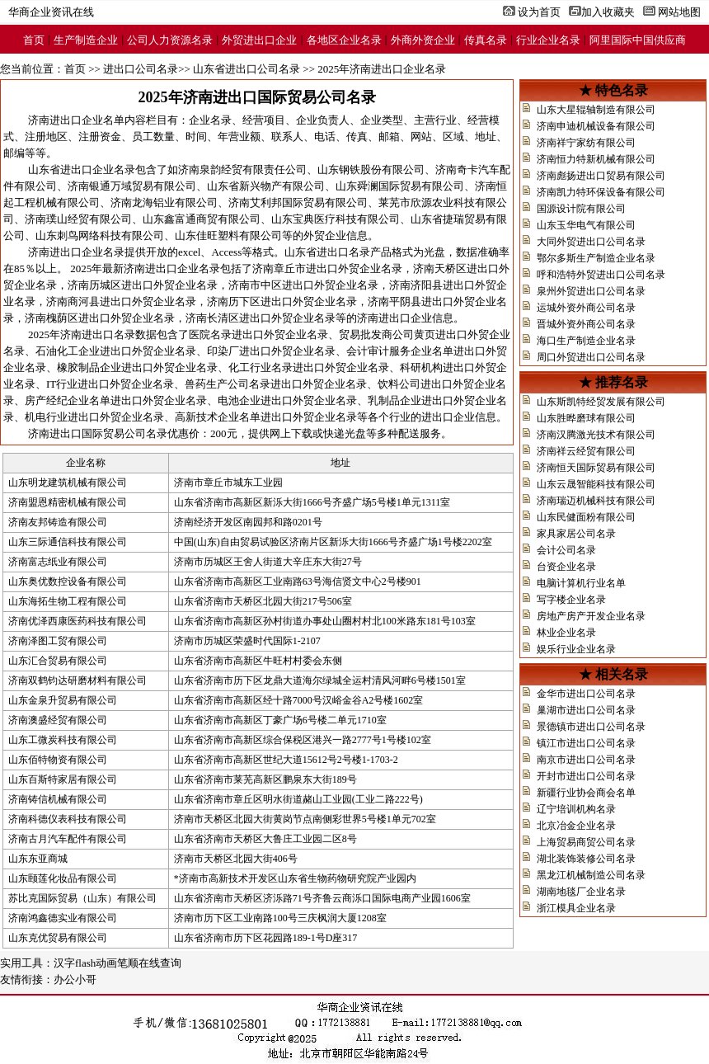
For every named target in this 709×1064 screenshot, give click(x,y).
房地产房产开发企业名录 (591, 616)
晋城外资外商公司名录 (586, 324)
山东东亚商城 (38, 858)
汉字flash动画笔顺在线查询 (117, 963)
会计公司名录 (566, 550)
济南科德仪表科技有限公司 (67, 819)
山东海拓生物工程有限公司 (67, 601)
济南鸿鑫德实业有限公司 (62, 918)
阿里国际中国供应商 (637, 40)
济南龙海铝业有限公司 (164, 202)
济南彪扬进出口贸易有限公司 (601, 175)
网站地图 (679, 12)
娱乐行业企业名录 (576, 649)
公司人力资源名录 (170, 40)
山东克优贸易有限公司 (57, 938)
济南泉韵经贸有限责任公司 (242, 169)
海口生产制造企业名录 (586, 340)
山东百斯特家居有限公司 (62, 779)
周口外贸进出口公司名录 (591, 357)
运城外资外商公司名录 (586, 307)
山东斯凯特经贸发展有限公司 (601, 401)
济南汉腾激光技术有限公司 (596, 434)
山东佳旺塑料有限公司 (228, 235)
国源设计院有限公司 (581, 208)
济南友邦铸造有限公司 (57, 522)
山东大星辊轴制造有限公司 (596, 109)
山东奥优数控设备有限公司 (67, 581)
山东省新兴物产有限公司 (266, 186)
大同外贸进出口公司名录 (591, 241)
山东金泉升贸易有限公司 (62, 700)
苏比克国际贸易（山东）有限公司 (82, 898)
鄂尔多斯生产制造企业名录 (596, 258)
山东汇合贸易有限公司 (57, 660)
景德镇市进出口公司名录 (591, 726)
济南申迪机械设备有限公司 (596, 126)
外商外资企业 (423, 40)
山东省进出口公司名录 (246, 69)
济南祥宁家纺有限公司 (586, 142)
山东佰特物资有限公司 (57, 759)
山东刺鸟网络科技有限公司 (99, 235)
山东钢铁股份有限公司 (371, 169)
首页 (34, 40)
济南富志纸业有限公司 (57, 561)
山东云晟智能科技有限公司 (596, 484)
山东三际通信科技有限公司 (67, 542)
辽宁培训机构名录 (576, 809)
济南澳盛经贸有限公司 (57, 720)
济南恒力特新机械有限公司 (596, 159)
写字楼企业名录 (571, 599)
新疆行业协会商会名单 (586, 792)
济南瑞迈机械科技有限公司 (596, 500)
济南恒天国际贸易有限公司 (596, 467)
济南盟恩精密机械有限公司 (67, 502)
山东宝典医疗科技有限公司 (335, 219)
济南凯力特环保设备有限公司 (601, 192)
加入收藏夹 (608, 12)
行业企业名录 (548, 40)
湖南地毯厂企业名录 (581, 891)
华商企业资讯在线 (51, 12)
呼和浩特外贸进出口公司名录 (601, 274)
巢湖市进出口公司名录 (586, 710)
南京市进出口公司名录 (586, 759)
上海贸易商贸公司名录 (586, 842)
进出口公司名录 (140, 69)
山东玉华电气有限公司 (586, 225)
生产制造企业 (86, 40)
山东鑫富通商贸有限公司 (202, 219)
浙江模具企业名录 (576, 908)
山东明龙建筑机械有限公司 (67, 482)
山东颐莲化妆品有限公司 (62, 878)
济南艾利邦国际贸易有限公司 (298, 202)
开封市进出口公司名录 (586, 776)
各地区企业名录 (344, 40)
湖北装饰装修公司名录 (586, 858)
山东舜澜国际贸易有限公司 (400, 186)
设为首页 (539, 12)
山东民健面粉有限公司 (586, 517)
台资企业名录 (566, 566)
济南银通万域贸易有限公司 (132, 186)
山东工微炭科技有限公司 (62, 740)
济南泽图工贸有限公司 (57, 641)
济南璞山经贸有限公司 (78, 219)
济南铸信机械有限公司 (57, 799)
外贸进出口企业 (259, 40)
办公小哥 (75, 979)
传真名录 (485, 40)
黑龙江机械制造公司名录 (591, 875)
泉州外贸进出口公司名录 (591, 291)
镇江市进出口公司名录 (586, 743)
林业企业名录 (566, 632)
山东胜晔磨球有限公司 (586, 418)
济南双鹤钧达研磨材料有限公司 (77, 680)
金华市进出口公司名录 (586, 693)
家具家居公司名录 (576, 533)
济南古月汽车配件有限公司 (67, 839)
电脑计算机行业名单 (581, 583)
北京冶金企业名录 (576, 825)
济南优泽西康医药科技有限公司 (77, 621)
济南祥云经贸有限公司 (586, 451)
